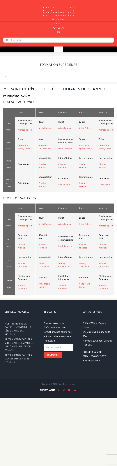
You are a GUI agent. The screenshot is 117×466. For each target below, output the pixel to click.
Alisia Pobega (45, 128)
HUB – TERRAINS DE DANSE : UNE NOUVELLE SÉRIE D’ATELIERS (18, 327)
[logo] (58, 6)
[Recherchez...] (58, 40)
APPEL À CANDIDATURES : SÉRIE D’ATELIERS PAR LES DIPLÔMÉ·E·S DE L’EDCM (19, 343)
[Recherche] (7, 40)
